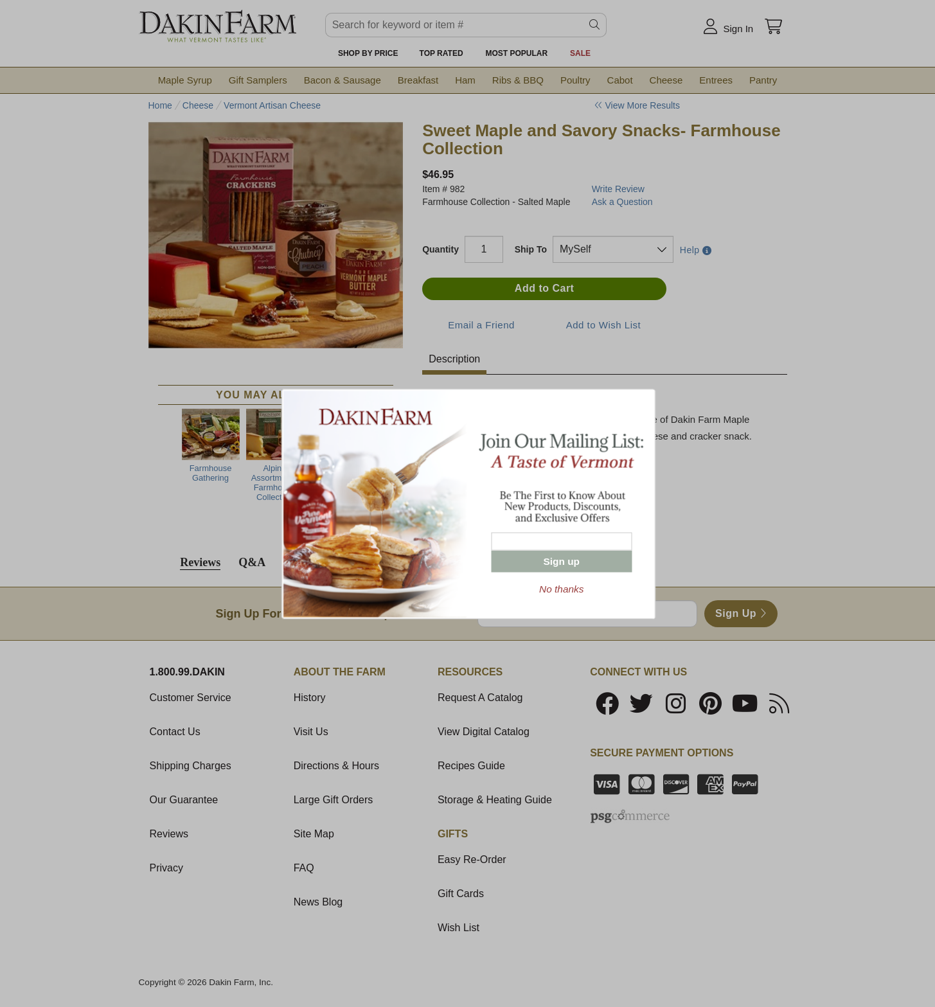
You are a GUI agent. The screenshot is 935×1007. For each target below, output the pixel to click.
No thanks (561, 588)
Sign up (562, 560)
